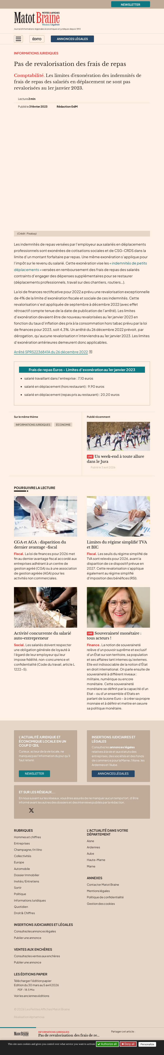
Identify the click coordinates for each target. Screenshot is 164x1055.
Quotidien (21, 906)
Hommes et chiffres (27, 837)
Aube (90, 853)
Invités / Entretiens (26, 881)
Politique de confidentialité (105, 897)
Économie (63, 424)
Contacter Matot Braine (103, 884)
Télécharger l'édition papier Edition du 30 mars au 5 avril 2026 (36, 985)
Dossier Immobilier (26, 875)
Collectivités (22, 856)
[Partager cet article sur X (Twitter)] (114, 1036)
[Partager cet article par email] (138, 1036)
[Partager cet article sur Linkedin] (130, 1036)
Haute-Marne (96, 860)
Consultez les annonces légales (35, 931)
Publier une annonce (27, 937)
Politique (20, 894)
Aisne (90, 841)
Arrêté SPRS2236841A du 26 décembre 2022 (51, 352)
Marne (91, 866)
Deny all (129, 1044)
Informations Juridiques (36, 53)
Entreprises (22, 843)
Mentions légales (98, 891)
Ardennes (93, 847)
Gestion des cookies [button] (101, 903)
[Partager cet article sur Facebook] (122, 1036)
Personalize (148, 1044)
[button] (18, 38)
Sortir (17, 887)
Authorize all (107, 1044)
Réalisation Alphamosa (29, 1017)
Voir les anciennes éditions (31, 996)
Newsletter (130, 4)
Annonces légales (113, 773)
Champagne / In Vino (28, 849)
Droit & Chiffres (24, 913)
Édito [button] (37, 39)
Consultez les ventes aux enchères (37, 956)
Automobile (22, 868)
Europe (19, 862)
